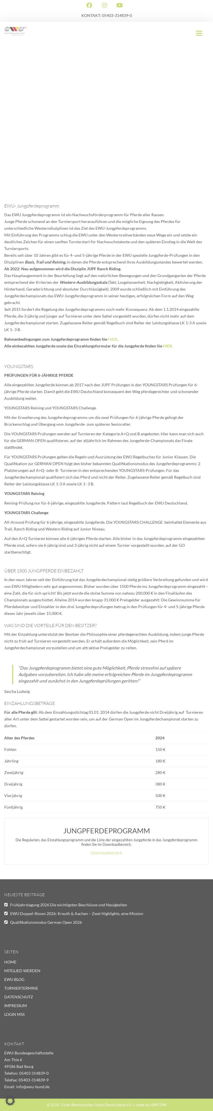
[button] (10, 1101)
